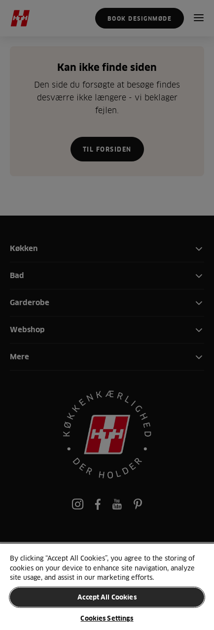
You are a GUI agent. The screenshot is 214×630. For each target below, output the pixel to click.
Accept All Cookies (106, 597)
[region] (107, 586)
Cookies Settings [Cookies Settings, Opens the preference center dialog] (106, 618)
